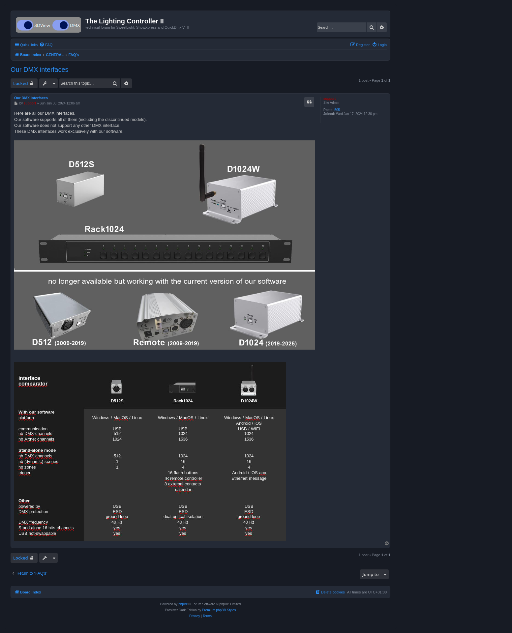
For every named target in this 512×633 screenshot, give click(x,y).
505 (337, 110)
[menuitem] (45, 45)
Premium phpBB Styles (219, 610)
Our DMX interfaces (40, 69)
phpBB (183, 604)
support (329, 99)
